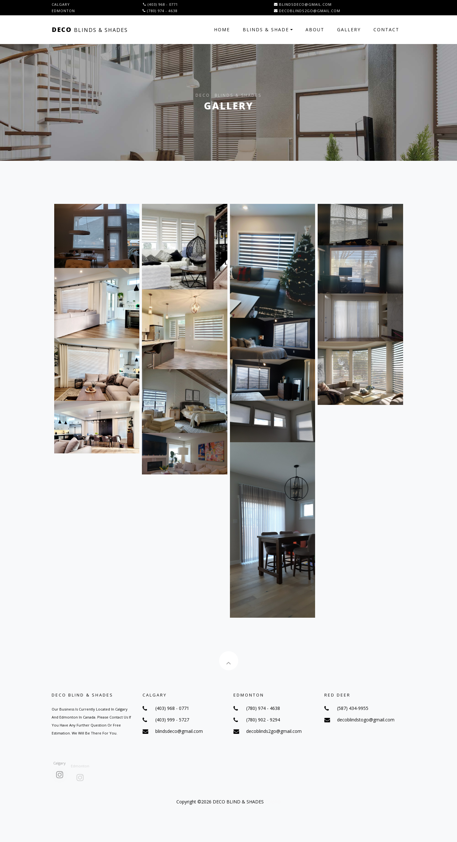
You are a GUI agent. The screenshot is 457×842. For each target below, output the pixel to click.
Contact (386, 29)
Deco (90, 29)
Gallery (349, 29)
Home (222, 29)
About (315, 29)
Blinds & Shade (266, 29)
